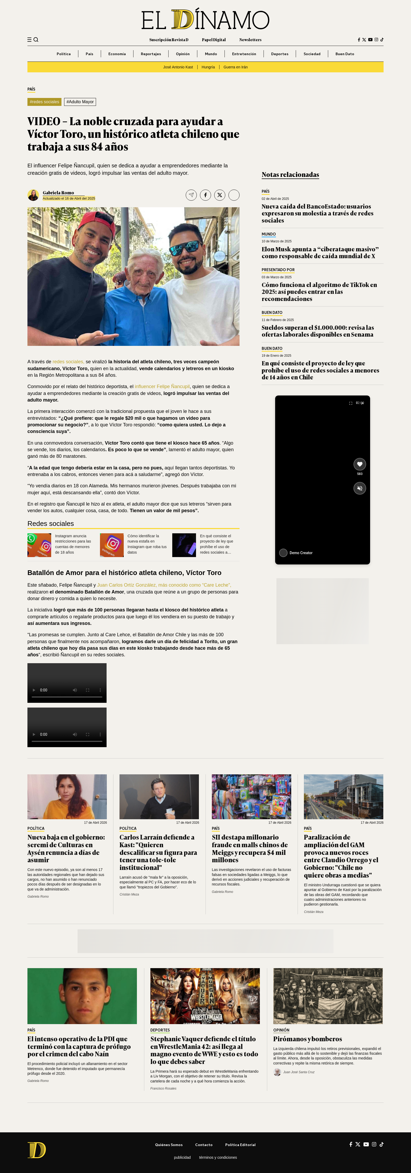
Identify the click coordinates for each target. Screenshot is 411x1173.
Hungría (208, 67)
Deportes (279, 53)
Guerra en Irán (236, 67)
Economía (117, 53)
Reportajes (151, 53)
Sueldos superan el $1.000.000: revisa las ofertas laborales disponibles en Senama (318, 330)
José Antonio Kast (178, 67)
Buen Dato (345, 53)
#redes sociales (44, 102)
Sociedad (312, 53)
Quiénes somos (169, 1144)
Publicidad (182, 1157)
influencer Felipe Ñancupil (161, 386)
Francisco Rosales (163, 1088)
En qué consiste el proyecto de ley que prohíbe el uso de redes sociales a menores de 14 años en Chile (320, 370)
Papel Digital (214, 39)
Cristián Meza (129, 894)
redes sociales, (68, 361)
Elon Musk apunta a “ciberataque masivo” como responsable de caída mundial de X (320, 252)
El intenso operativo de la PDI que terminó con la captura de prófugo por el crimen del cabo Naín (79, 1046)
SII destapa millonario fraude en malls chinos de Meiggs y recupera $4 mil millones (250, 848)
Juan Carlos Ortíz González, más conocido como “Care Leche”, (163, 585)
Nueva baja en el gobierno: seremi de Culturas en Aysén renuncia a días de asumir (66, 848)
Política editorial (240, 1144)
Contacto (204, 1144)
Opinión (183, 53)
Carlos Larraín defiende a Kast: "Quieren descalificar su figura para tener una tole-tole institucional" (158, 852)
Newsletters (250, 39)
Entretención (244, 53)
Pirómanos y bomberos (307, 1038)
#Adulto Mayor (80, 102)
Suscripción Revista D (168, 39)
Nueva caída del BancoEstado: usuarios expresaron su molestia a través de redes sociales (318, 213)
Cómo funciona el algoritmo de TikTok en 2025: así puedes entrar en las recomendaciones (319, 291)
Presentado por (278, 270)
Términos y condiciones (218, 1157)
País (89, 53)
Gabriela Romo (58, 192)
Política (64, 53)
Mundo (211, 53)
